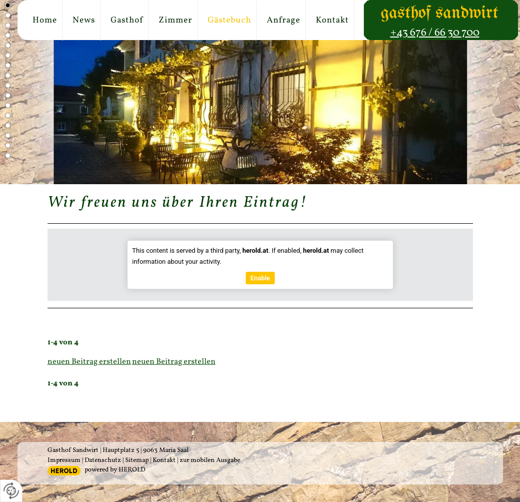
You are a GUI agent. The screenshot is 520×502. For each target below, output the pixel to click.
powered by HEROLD (115, 469)
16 (7, 155)
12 (7, 115)
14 (7, 135)
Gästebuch (229, 20)
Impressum (64, 460)
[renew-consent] (11, 490)
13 (7, 125)
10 (7, 95)
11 (7, 105)
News (84, 20)
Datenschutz (103, 460)
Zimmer (175, 20)
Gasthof (127, 20)
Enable (260, 278)
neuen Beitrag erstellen (89, 361)
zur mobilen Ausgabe (210, 460)
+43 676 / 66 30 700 (434, 33)
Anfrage (283, 20)
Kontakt (332, 20)
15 (7, 145)
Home (45, 20)
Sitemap (137, 460)
